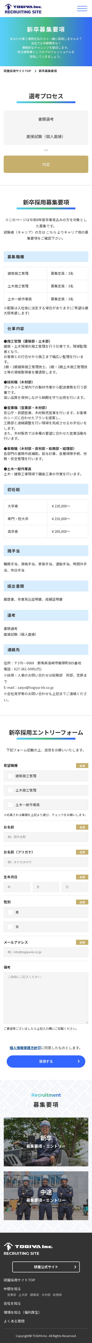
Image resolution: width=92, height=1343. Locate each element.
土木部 (23, 1294)
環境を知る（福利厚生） (23, 1312)
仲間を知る (12, 1288)
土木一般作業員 (27, 804)
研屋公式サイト (46, 1266)
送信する (46, 1061)
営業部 (11, 1294)
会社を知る (12, 1303)
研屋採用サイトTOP (17, 71)
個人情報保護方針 (23, 1047)
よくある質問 (14, 1321)
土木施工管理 (25, 790)
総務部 (57, 1294)
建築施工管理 (25, 775)
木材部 (46, 1294)
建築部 (34, 1294)
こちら (51, 232)
